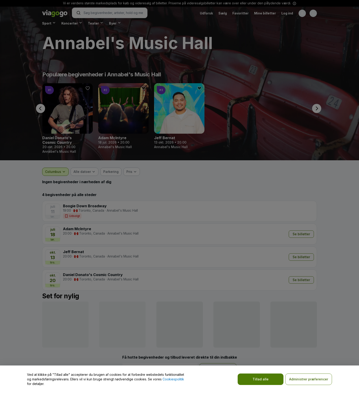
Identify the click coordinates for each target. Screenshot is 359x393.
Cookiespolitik (173, 379)
